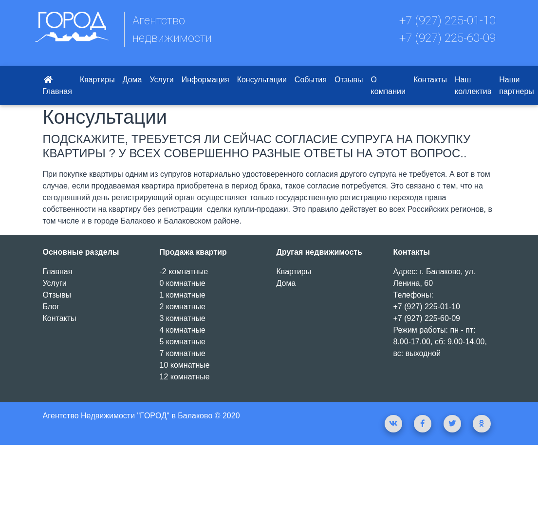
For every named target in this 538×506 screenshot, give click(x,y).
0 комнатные (182, 283)
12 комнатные (185, 377)
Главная (57, 85)
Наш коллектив (473, 85)
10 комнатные (185, 365)
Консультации (262, 79)
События (311, 79)
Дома (132, 79)
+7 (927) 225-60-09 (447, 38)
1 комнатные (182, 295)
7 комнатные (182, 353)
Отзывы (348, 79)
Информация (205, 79)
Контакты (430, 79)
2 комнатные (182, 306)
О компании (388, 85)
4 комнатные (182, 330)
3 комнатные (182, 318)
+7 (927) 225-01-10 (447, 20)
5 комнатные (182, 341)
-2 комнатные (184, 271)
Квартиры (97, 79)
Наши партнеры (516, 85)
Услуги (161, 79)
